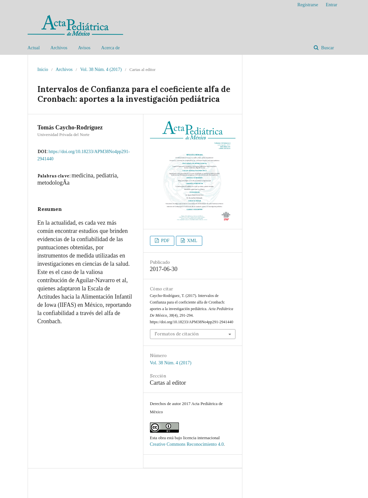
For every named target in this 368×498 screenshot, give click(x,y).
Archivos (58, 47)
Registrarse (307, 4)
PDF (164, 240)
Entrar (331, 4)
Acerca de (110, 47)
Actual (34, 47)
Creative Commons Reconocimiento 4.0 (187, 444)
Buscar (327, 47)
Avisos (84, 47)
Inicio (42, 69)
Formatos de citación (177, 334)
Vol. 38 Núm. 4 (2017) (101, 69)
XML (191, 240)
